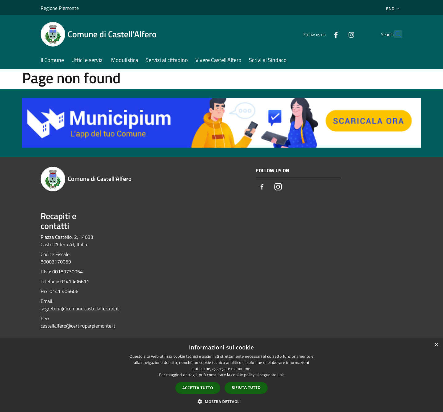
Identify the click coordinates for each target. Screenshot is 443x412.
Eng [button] (393, 8)
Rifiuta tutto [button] (246, 387)
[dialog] (221, 375)
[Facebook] (322, 34)
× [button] (436, 345)
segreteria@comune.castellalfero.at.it (80, 308)
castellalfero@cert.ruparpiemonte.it (78, 325)
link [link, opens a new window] (280, 374)
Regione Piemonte (60, 8)
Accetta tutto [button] (197, 387)
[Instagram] (338, 34)
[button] (221, 401)
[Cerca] (395, 34)
